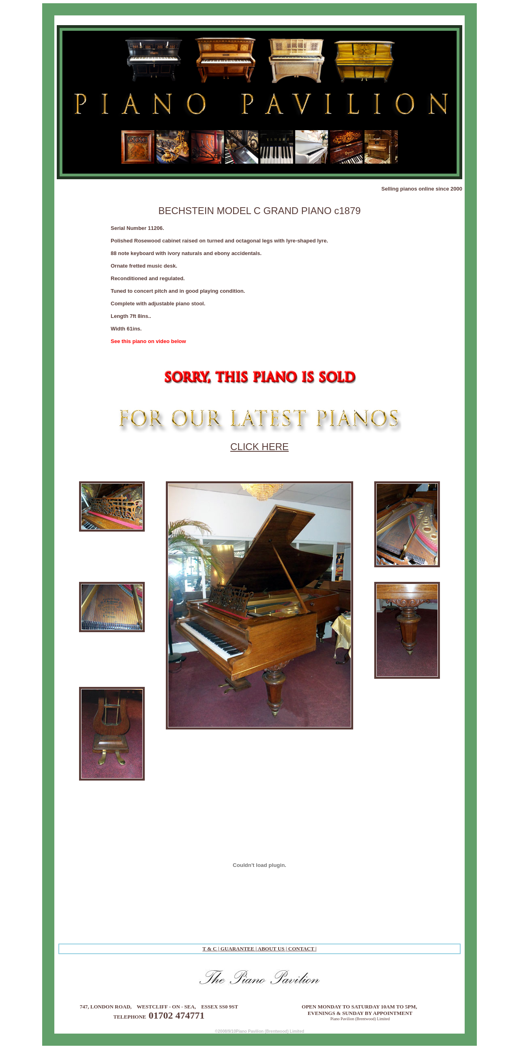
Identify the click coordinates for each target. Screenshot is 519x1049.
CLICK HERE (259, 446)
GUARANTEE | (239, 949)
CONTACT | (302, 949)
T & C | (211, 949)
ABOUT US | (273, 949)
